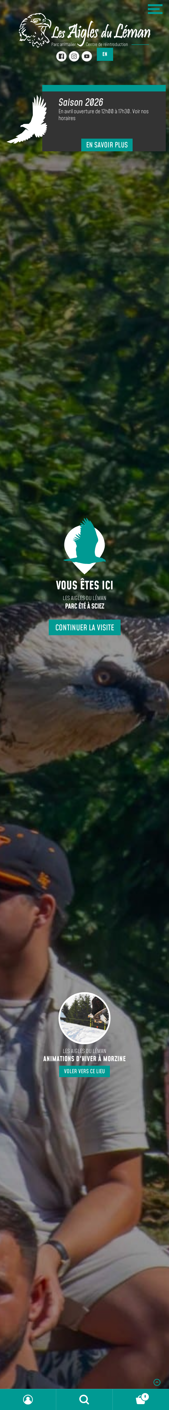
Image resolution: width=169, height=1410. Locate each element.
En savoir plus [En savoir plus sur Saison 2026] (107, 145)
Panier (131, 1395)
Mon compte (28, 1399)
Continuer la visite (84, 628)
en (104, 54)
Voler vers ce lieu (84, 1071)
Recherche (84, 1399)
